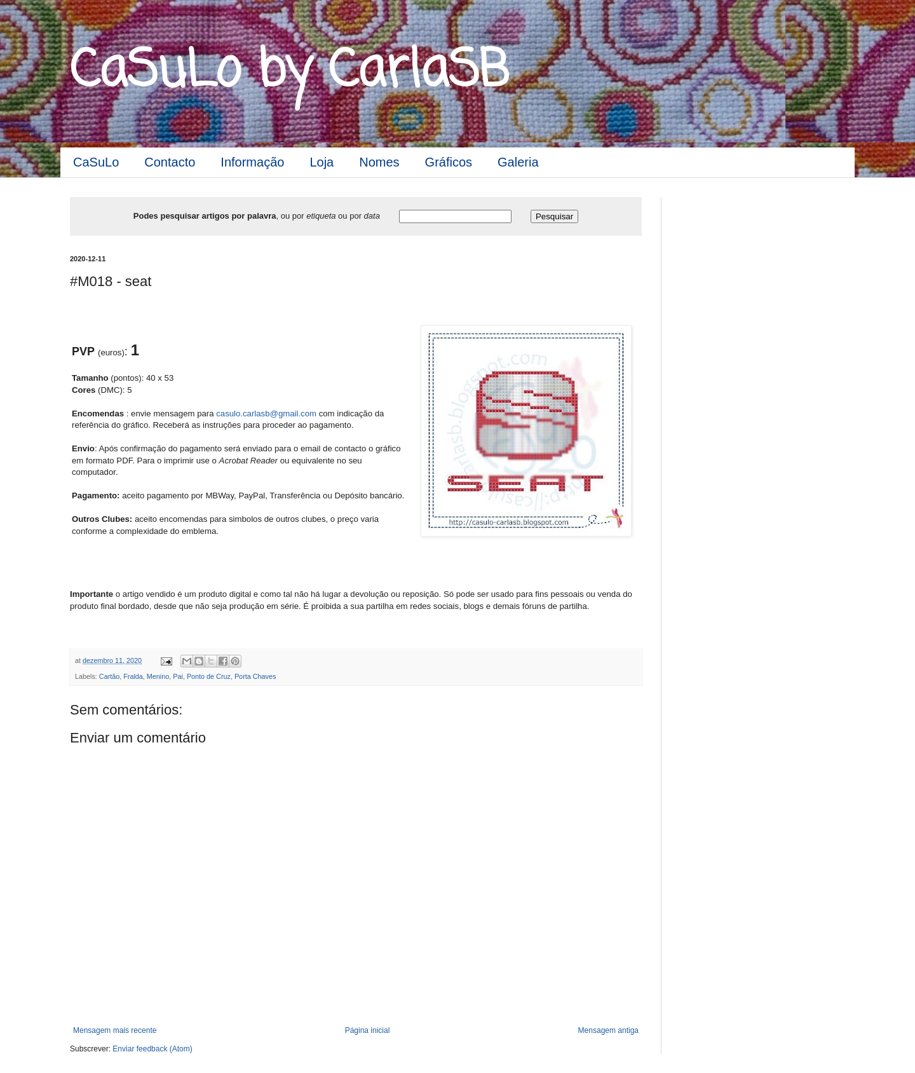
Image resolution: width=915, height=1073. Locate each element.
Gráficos (448, 162)
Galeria (518, 162)
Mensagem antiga (608, 1030)
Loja (321, 162)
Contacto (169, 162)
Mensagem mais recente (114, 1030)
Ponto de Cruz (209, 676)
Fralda (133, 676)
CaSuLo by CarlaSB (289, 72)
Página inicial (367, 1030)
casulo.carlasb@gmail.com (266, 413)
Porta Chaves (255, 676)
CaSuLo (96, 162)
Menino (158, 676)
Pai (178, 676)
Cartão (109, 676)
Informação (252, 162)
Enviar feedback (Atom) (152, 1048)
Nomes (379, 162)
